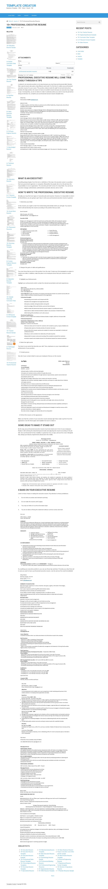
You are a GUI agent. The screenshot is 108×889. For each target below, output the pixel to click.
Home (10, 21)
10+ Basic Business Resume (65, 850)
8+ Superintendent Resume (46, 869)
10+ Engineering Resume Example (87, 35)
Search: (58, 63)
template (34, 15)
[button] (46, 68)
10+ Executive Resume (27, 850)
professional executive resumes (28, 72)
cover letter (11, 15)
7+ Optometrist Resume (27, 871)
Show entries (24, 64)
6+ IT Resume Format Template (86, 40)
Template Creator (21, 5)
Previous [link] (63, 75)
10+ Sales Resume (83, 43)
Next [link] (72, 75)
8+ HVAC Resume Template (46, 871)
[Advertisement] (32, 44)
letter (19, 15)
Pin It (52, 876)
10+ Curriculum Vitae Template (86, 38)
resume (26, 15)
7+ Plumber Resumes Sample (65, 871)
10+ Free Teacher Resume (85, 33)
